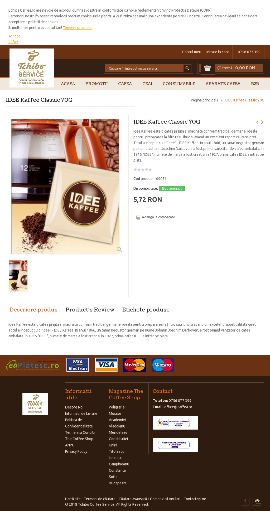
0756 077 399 (180, 400)
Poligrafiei (117, 407)
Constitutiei (118, 439)
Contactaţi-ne (195, 499)
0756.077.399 (249, 52)
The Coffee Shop (79, 439)
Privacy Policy (76, 451)
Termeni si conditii (77, 28)
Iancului (115, 458)
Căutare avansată (133, 499)
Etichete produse (146, 310)
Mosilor (115, 413)
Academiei (117, 420)
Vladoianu (117, 426)
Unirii (113, 445)
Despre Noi (74, 407)
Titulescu (116, 451)
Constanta (117, 470)
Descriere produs (33, 310)
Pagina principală (204, 100)
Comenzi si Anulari (165, 499)
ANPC (69, 445)
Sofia (113, 477)
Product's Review (89, 310)
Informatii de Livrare (81, 413)
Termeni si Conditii (80, 432)
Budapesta (118, 483)
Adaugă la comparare (158, 217)
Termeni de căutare (99, 499)
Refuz (13, 42)
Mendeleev (118, 432)
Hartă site (73, 499)
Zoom (119, 249)
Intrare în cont (217, 52)
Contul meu (191, 52)
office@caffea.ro (178, 407)
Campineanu (119, 464)
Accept (14, 36)
